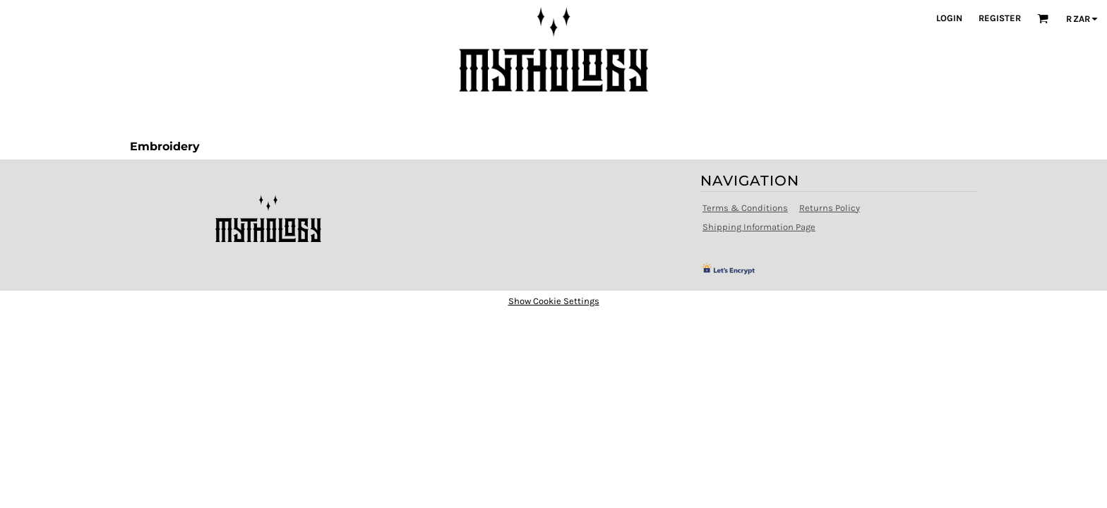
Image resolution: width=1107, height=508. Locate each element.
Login (949, 18)
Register (1000, 18)
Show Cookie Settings (553, 301)
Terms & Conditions (745, 207)
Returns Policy (829, 207)
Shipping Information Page (758, 227)
